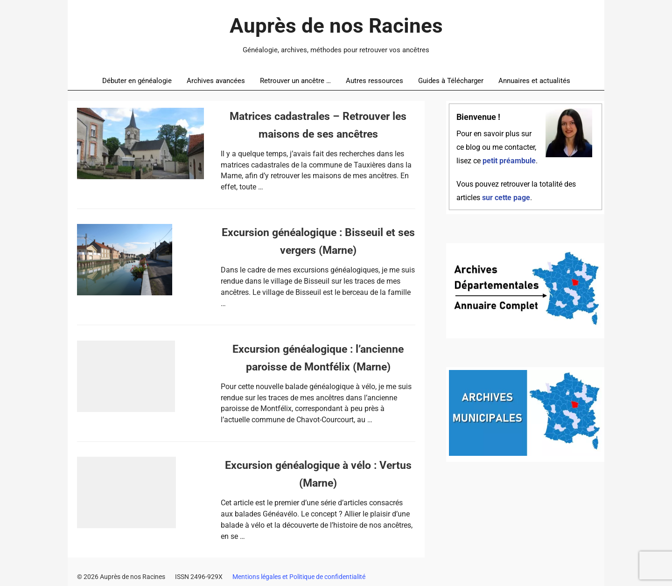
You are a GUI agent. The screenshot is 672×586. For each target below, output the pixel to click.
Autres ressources (374, 81)
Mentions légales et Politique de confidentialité (298, 576)
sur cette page (506, 198)
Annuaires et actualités (534, 81)
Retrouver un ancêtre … (295, 81)
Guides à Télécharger (450, 81)
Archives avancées (216, 81)
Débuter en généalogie (137, 81)
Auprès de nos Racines (336, 26)
